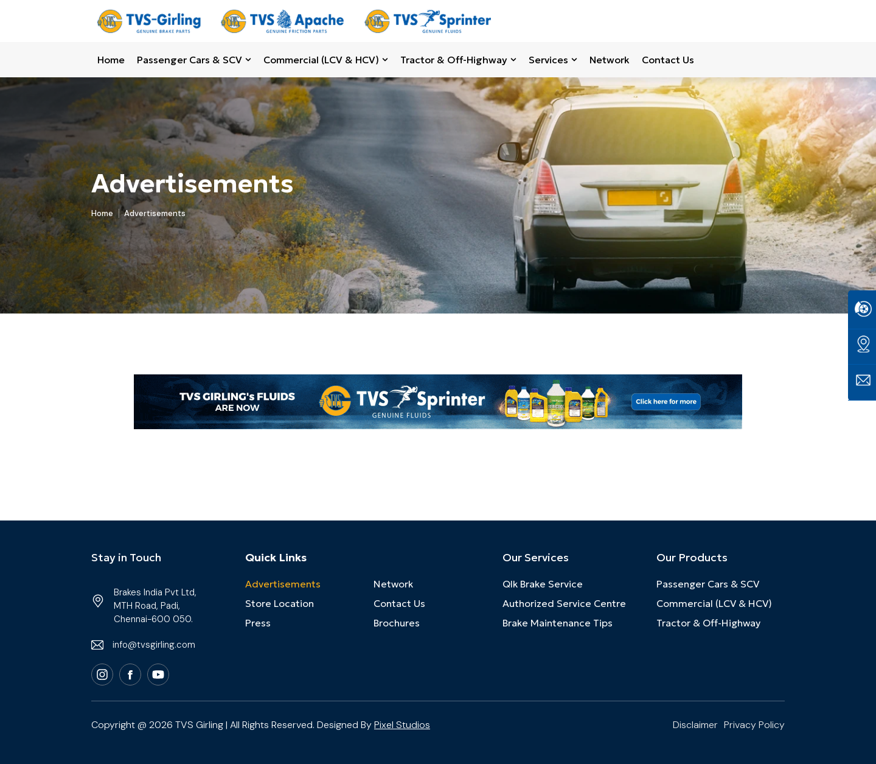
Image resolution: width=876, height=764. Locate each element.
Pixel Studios (402, 724)
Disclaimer (695, 724)
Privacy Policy (754, 724)
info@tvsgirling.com (154, 645)
